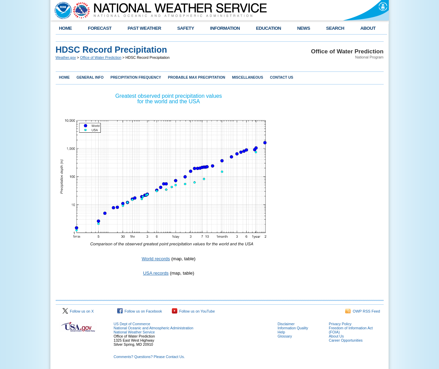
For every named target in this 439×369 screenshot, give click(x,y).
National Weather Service (134, 332)
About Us (336, 336)
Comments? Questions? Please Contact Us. (149, 357)
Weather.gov (66, 57)
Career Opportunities (346, 340)
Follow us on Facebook (139, 311)
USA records (156, 273)
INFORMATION (225, 28)
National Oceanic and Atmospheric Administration (153, 328)
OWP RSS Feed (362, 311)
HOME (65, 28)
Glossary (285, 336)
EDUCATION (268, 28)
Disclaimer (286, 324)
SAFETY (185, 28)
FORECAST (99, 28)
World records (156, 258)
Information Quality (293, 328)
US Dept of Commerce (132, 324)
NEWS (303, 28)
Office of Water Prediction (100, 57)
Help (281, 332)
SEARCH (335, 28)
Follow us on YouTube (193, 311)
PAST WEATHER (144, 28)
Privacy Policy (340, 324)
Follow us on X (78, 311)
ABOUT (368, 28)
